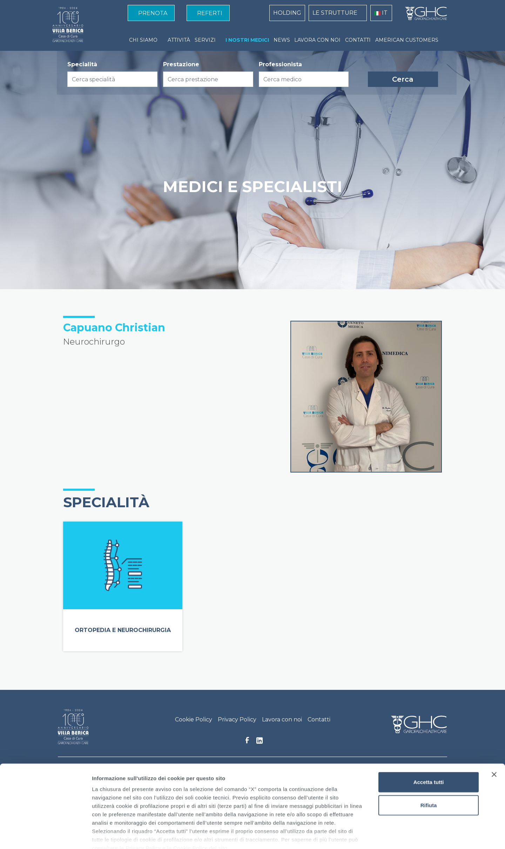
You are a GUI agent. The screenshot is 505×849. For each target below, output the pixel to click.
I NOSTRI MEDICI (247, 40)
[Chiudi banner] (494, 734)
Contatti (319, 719)
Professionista (280, 64)
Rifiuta (428, 765)
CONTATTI (358, 40)
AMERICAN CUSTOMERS (406, 40)
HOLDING (287, 12)
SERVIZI (205, 40)
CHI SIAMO (143, 40)
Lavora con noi (282, 719)
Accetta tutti (428, 742)
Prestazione (181, 64)
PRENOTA (152, 13)
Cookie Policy (193, 719)
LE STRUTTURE (334, 12)
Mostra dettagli (369, 835)
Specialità (82, 64)
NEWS (282, 40)
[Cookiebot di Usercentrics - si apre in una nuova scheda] (45, 835)
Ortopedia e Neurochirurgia (123, 630)
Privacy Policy (237, 719)
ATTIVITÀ (179, 40)
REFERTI (209, 13)
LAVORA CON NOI (317, 40)
